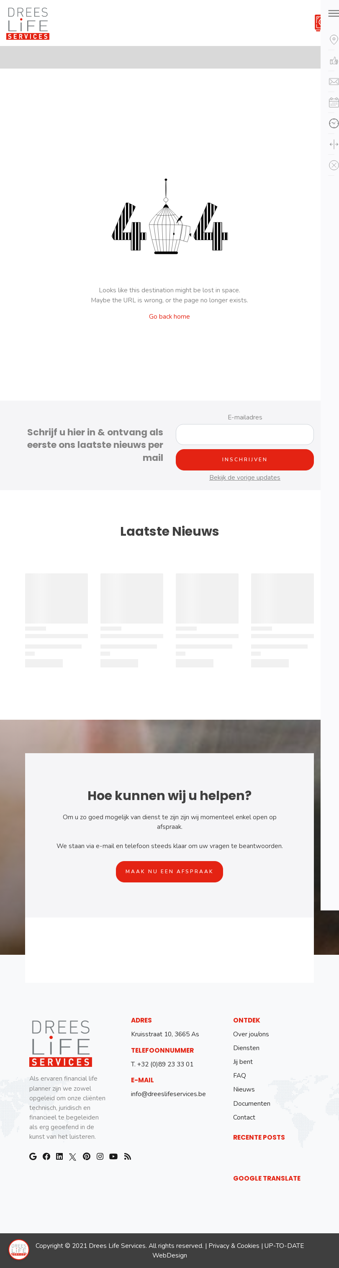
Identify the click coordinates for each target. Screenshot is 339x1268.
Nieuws (244, 1089)
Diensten (246, 1047)
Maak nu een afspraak (170, 871)
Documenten (251, 1103)
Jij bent (243, 1061)
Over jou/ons (251, 1034)
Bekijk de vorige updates (244, 477)
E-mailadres (245, 417)
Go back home (169, 316)
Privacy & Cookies (233, 1245)
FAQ (239, 1075)
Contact (244, 1117)
